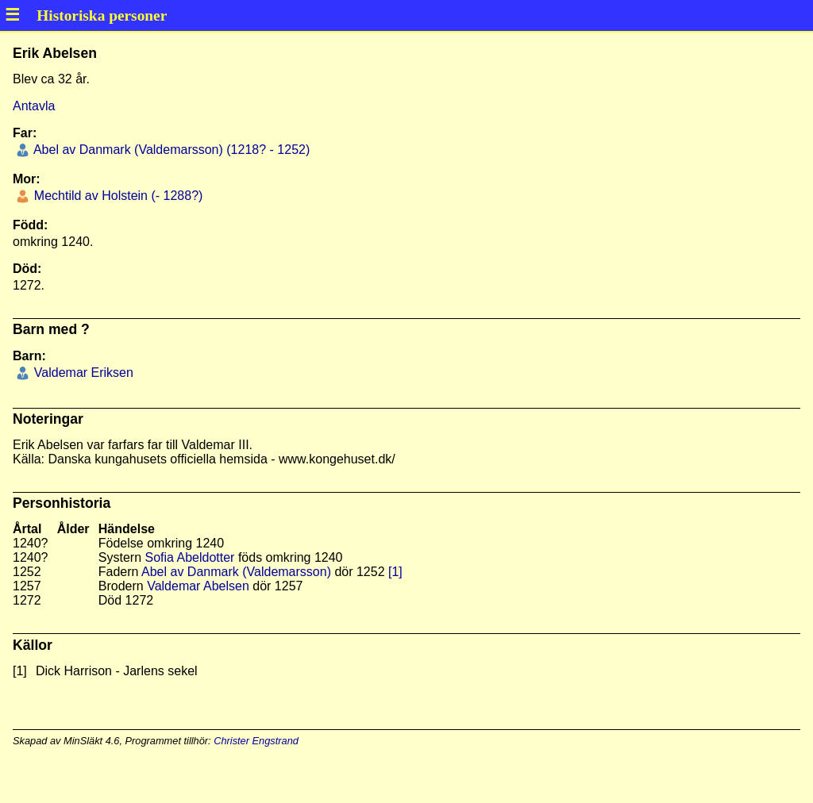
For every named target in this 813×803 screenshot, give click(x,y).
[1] (395, 571)
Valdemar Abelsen (198, 586)
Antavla (34, 106)
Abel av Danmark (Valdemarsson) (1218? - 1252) (170, 149)
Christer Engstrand (256, 741)
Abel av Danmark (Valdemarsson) (236, 571)
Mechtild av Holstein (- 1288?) (116, 195)
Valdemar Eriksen (81, 372)
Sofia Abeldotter (189, 557)
